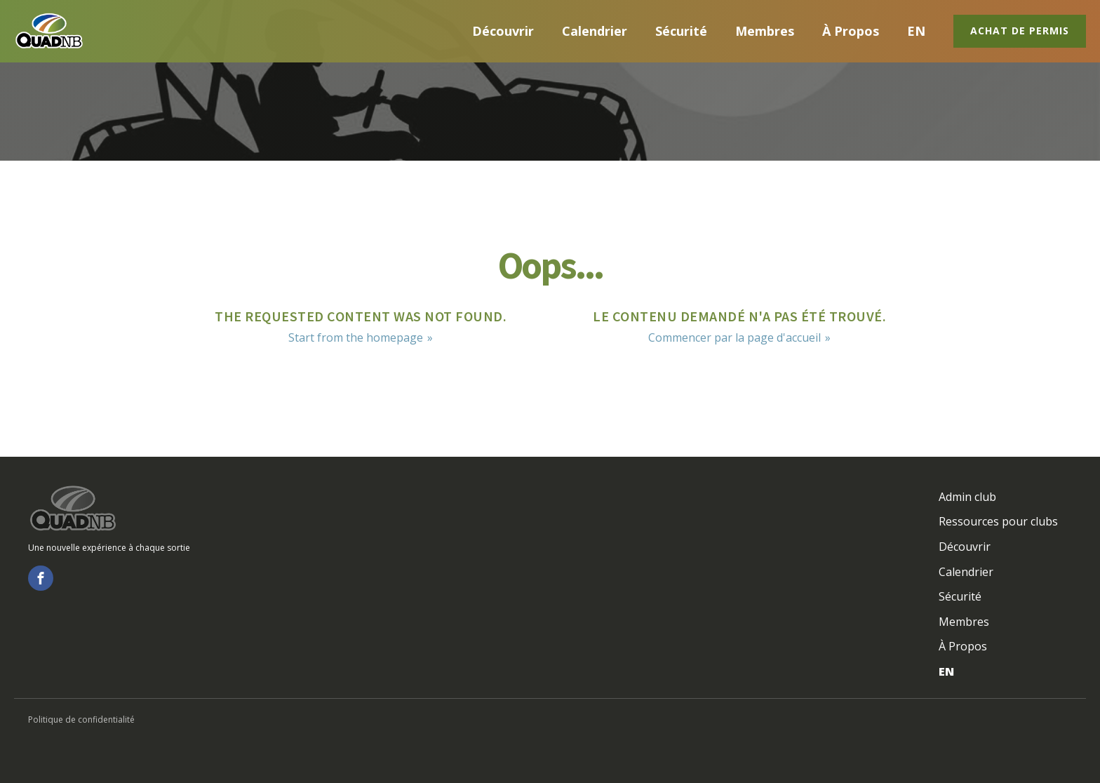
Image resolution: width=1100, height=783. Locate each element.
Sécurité (681, 30)
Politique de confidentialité (81, 719)
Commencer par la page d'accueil (734, 337)
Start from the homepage (355, 337)
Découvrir (503, 30)
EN (916, 30)
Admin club (967, 496)
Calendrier (594, 30)
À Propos (850, 30)
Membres (764, 30)
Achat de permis (1019, 30)
